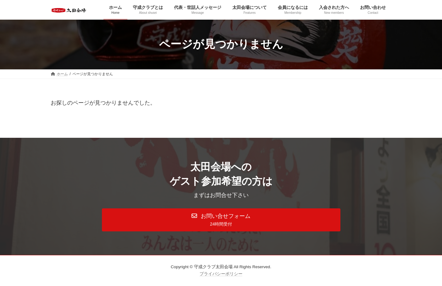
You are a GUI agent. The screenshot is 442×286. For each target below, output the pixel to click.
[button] (221, 220)
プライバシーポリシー (221, 274)
